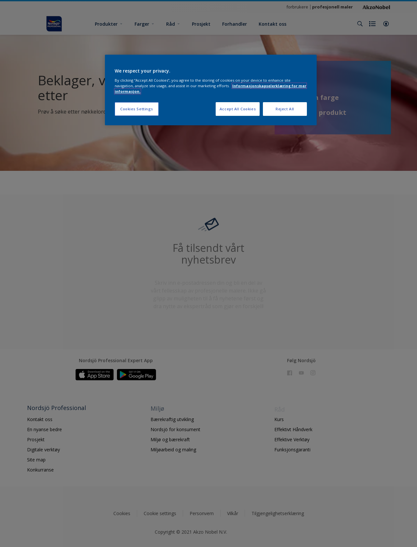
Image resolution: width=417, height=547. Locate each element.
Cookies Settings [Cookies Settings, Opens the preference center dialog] (136, 108)
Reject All (285, 108)
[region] (211, 90)
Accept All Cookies (238, 108)
